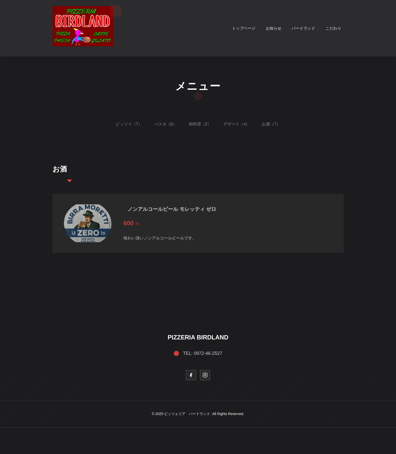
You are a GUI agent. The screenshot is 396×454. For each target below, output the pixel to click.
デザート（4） (236, 124)
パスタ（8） (165, 124)
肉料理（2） (200, 124)
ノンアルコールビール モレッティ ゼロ (172, 211)
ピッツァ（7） (129, 124)
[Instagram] (205, 375)
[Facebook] (191, 375)
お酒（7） (271, 124)
